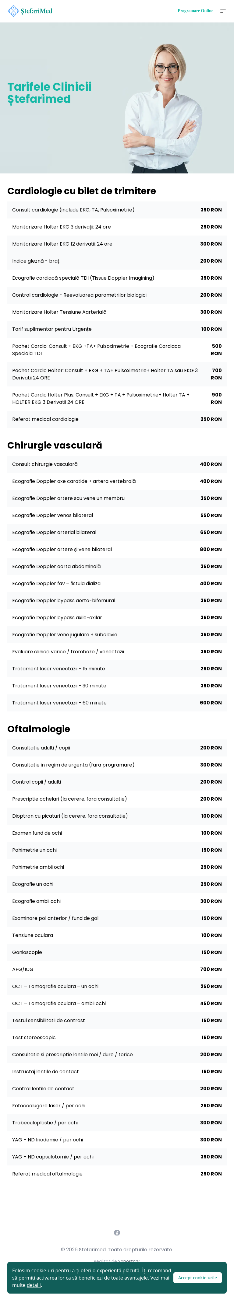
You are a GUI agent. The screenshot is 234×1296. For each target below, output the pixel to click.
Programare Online (195, 11)
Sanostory (129, 1261)
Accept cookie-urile (197, 1277)
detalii (34, 1285)
